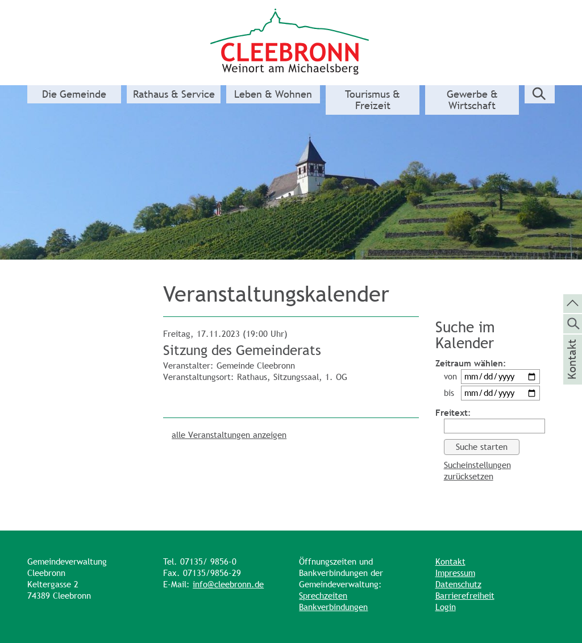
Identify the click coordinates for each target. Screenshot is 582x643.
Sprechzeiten (323, 595)
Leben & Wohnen (273, 94)
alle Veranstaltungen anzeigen (229, 434)
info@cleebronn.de (228, 584)
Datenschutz (458, 584)
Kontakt (450, 561)
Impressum (455, 572)
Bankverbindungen (333, 607)
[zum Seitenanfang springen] (572, 303)
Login (445, 607)
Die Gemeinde (74, 94)
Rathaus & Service (174, 94)
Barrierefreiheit (464, 595)
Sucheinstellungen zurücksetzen (477, 471)
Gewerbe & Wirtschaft (472, 100)
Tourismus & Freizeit (372, 100)
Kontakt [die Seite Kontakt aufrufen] (572, 374)
